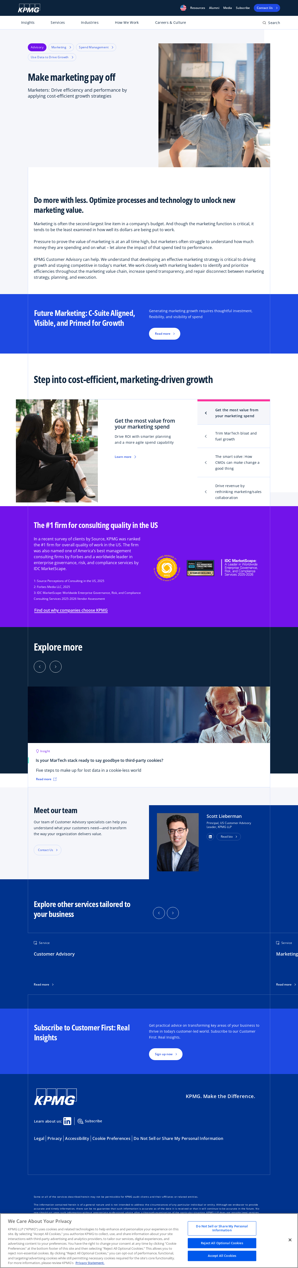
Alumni (214, 8)
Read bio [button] (227, 836)
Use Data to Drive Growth (52, 57)
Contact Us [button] (45, 850)
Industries (90, 22)
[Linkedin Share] (67, 1121)
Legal (39, 1138)
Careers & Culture (170, 22)
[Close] (290, 1240)
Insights (28, 22)
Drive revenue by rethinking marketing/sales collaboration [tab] (238, 491)
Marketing (61, 47)
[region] (149, 1240)
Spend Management (96, 47)
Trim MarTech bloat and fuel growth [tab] (236, 436)
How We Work (127, 22)
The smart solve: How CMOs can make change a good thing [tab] (237, 462)
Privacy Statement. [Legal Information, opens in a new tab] (90, 1263)
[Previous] (40, 667)
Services (58, 22)
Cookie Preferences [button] (111, 1138)
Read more (41, 985)
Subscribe (243, 8)
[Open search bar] (271, 24)
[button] (183, 8)
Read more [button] (162, 333)
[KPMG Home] (29, 8)
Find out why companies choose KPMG (71, 610)
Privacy (54, 1138)
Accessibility (77, 1138)
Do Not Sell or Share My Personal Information (178, 1138)
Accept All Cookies (222, 1256)
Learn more (123, 457)
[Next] (56, 667)
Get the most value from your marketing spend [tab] (236, 413)
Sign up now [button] (164, 1054)
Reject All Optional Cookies (222, 1243)
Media (227, 8)
